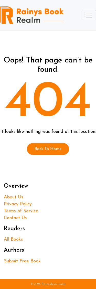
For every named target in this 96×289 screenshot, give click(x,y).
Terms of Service (21, 211)
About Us (13, 197)
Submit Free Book (22, 261)
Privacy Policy (18, 204)
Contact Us (15, 218)
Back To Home (48, 149)
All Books (13, 239)
